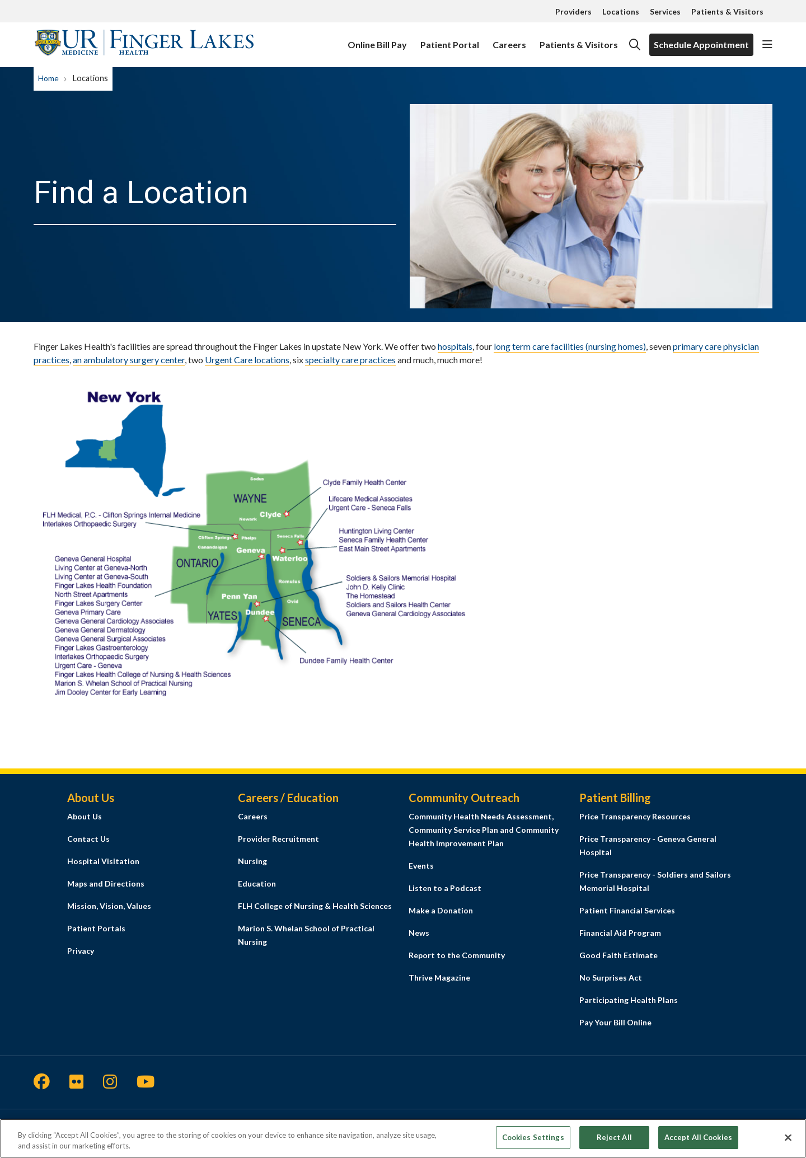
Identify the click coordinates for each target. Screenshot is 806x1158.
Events (421, 865)
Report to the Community (457, 955)
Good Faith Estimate (618, 955)
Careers (509, 39)
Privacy (80, 950)
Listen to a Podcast (445, 888)
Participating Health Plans (628, 1000)
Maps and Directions (105, 883)
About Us (84, 816)
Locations (620, 11)
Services (665, 11)
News (419, 932)
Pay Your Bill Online (615, 1022)
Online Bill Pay (377, 39)
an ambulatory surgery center (129, 359)
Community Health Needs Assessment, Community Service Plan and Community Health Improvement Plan (484, 830)
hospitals (455, 346)
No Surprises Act (610, 977)
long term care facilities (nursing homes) (570, 346)
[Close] (788, 1143)
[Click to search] (634, 44)
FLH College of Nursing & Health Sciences (315, 906)
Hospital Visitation (103, 861)
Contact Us (88, 838)
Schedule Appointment (701, 44)
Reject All (614, 1142)
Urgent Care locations (247, 359)
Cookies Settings (533, 1142)
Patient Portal (450, 39)
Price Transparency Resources (635, 816)
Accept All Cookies (698, 1142)
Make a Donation (441, 910)
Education (257, 883)
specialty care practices (350, 359)
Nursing (252, 861)
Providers (573, 11)
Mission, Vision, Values (109, 906)
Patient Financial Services (627, 910)
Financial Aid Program (620, 932)
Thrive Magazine (439, 977)
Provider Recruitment (278, 838)
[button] (767, 44)
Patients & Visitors (727, 11)
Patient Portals (96, 928)
